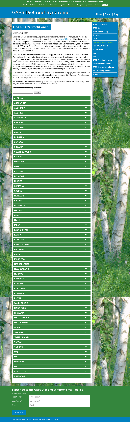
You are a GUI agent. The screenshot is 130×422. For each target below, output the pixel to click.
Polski (97, 5)
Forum (108, 14)
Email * (15, 405)
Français (71, 5)
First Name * (17, 397)
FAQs (95, 39)
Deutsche (53, 5)
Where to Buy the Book (103, 71)
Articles (96, 35)
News (95, 53)
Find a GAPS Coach (100, 46)
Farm (95, 56)
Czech (25, 5)
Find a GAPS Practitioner (103, 42)
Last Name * (17, 401)
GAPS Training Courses (102, 60)
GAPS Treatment (100, 24)
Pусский (89, 5)
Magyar (80, 5)
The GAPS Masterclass (102, 63)
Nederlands (43, 5)
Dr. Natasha (98, 49)
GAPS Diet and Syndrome (41, 12)
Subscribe (19, 412)
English (104, 5)
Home (99, 14)
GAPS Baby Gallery (100, 31)
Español (62, 5)
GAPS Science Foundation (103, 67)
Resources (97, 74)
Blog (116, 14)
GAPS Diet (97, 28)
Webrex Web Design (52, 419)
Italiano (33, 5)
